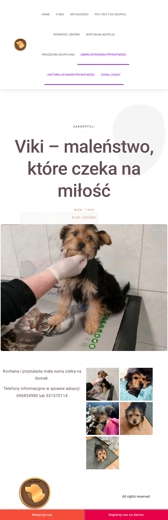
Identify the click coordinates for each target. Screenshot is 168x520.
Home (46, 14)
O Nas (60, 14)
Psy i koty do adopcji (110, 14)
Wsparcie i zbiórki (66, 34)
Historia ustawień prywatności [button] (71, 74)
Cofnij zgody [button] (111, 74)
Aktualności (79, 14)
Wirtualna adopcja (100, 34)
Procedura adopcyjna (58, 54)
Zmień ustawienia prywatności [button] (103, 54)
